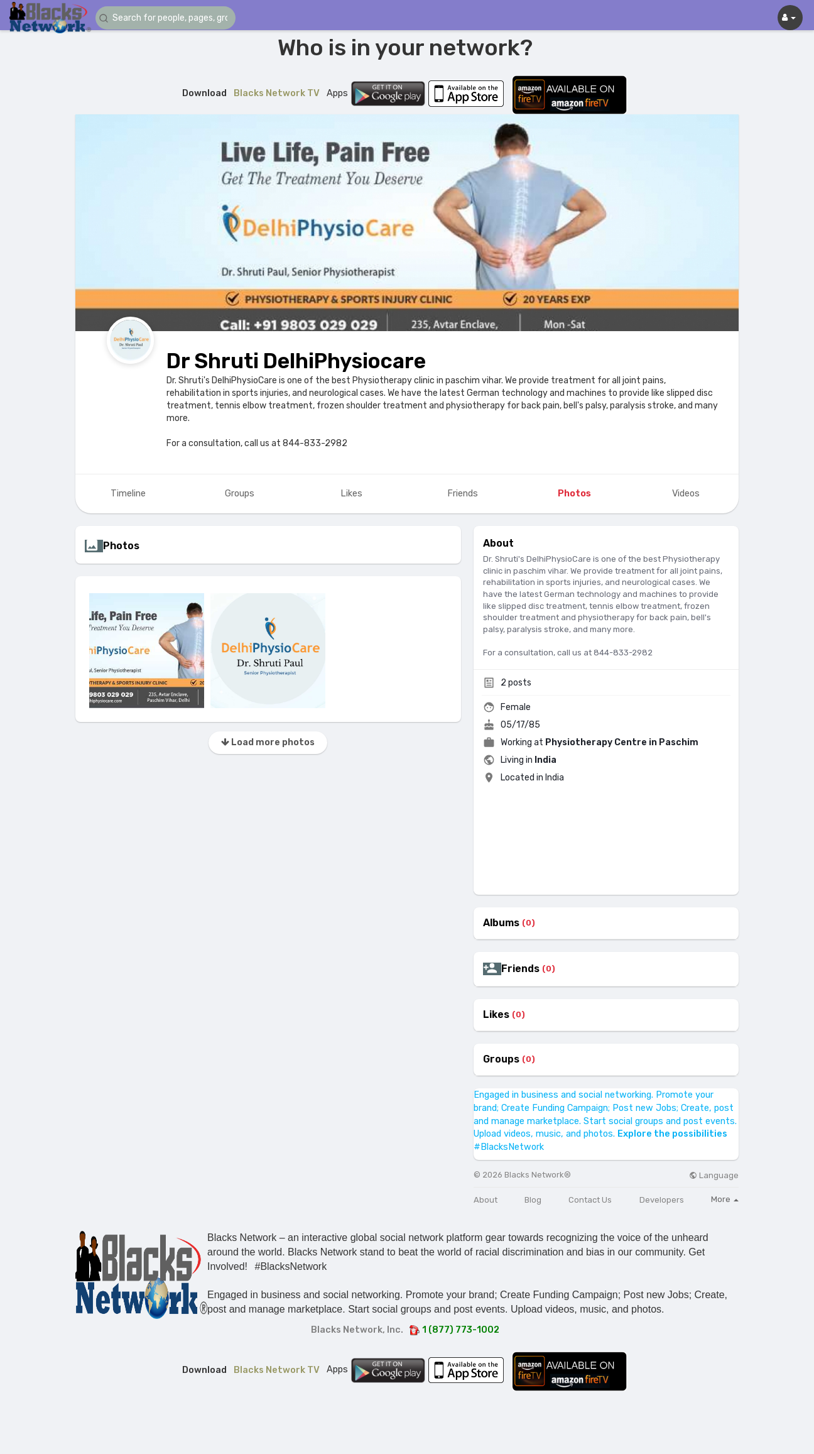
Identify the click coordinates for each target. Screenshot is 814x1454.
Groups (501, 1059)
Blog (532, 1200)
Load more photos (268, 742)
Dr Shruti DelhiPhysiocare (296, 361)
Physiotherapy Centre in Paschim (621, 742)
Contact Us (590, 1200)
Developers (661, 1200)
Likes (496, 1015)
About (485, 1200)
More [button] (725, 1199)
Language (714, 1175)
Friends (520, 969)
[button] (171, 18)
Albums (501, 923)
